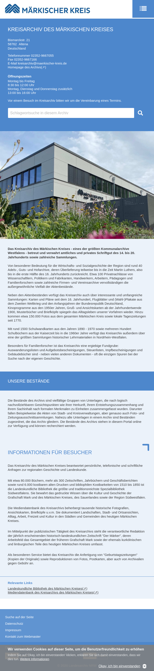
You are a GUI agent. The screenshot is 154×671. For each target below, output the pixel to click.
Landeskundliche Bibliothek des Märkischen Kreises (45, 588)
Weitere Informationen (34, 659)
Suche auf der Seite (19, 617)
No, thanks (144, 666)
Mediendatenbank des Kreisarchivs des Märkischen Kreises (51, 592)
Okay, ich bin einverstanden (119, 666)
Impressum (13, 630)
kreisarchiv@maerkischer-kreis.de (42, 63)
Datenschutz (14, 623)
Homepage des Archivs (24, 67)
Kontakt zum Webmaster (23, 636)
